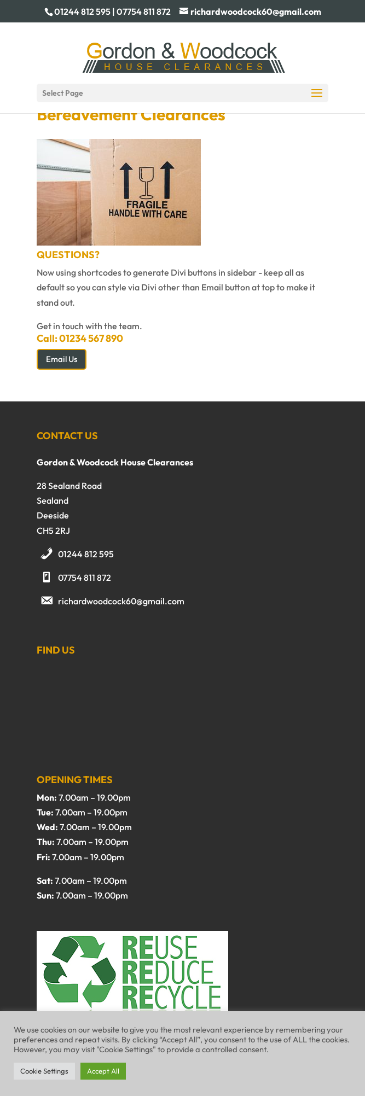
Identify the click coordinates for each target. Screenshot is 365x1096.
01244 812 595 (86, 554)
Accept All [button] (103, 1070)
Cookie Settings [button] (44, 1070)
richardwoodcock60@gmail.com (121, 601)
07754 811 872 (84, 577)
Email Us (61, 359)
